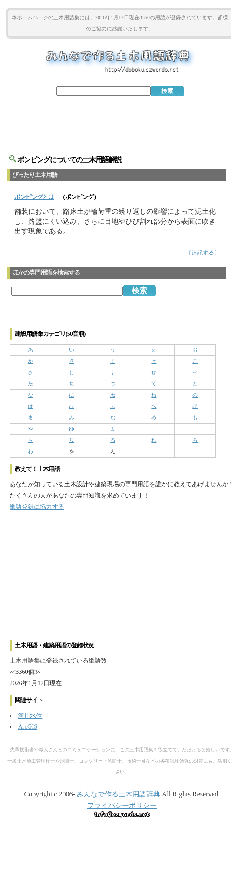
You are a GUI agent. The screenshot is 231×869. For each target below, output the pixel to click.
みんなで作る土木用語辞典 (118, 794)
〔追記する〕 (203, 253)
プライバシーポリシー (122, 805)
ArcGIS (27, 726)
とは (34, 197)
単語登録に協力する (37, 506)
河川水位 (30, 715)
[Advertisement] (119, 120)
